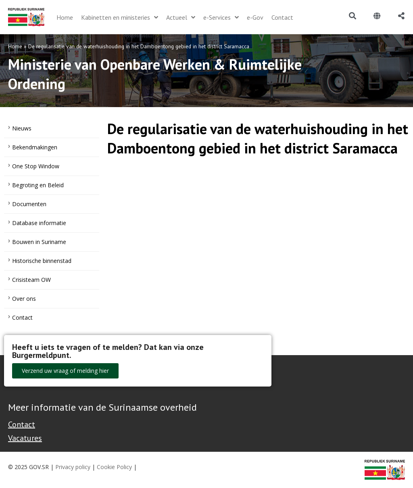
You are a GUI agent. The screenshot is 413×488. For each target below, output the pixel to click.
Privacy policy (72, 467)
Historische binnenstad (41, 261)
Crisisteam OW (31, 279)
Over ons (24, 298)
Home (15, 46)
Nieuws (21, 128)
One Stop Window (35, 166)
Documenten (29, 204)
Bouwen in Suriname (39, 242)
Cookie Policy (114, 467)
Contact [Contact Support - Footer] (21, 424)
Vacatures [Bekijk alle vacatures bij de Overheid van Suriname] (25, 438)
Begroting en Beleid (38, 185)
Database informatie (39, 223)
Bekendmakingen (34, 147)
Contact (22, 317)
